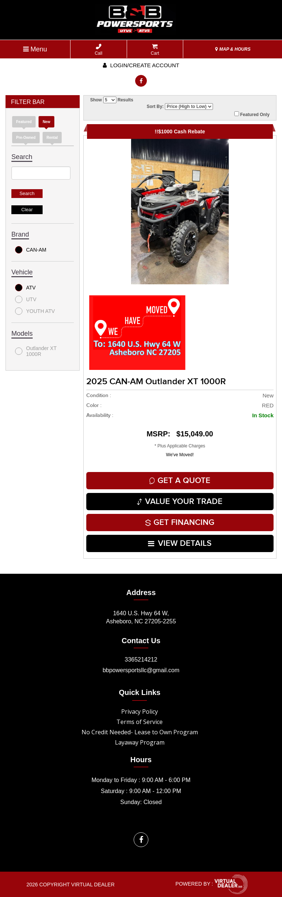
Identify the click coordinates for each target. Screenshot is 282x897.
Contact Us (141, 641)
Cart (155, 50)
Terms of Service (139, 722)
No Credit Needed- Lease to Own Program (140, 732)
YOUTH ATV (35, 311)
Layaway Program (139, 742)
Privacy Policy (139, 711)
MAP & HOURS (232, 49)
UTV (25, 299)
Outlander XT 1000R (36, 351)
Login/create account (141, 65)
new (46, 122)
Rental (52, 138)
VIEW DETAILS (180, 543)
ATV (25, 287)
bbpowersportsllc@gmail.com (140, 670)
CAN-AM (30, 249)
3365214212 (141, 659)
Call (98, 50)
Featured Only (252, 114)
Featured (24, 122)
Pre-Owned (26, 138)
